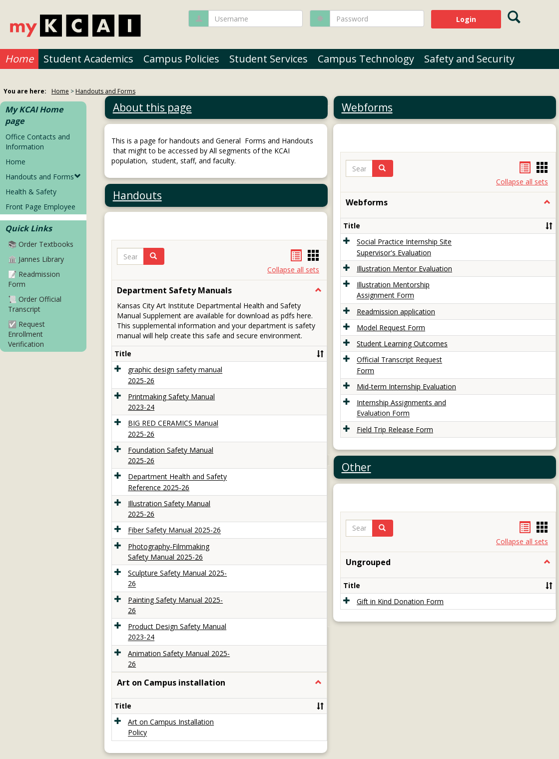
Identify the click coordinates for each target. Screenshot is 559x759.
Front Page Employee (40, 206)
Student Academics (88, 58)
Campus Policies (181, 58)
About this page (152, 107)
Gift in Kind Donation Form (400, 601)
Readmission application (396, 311)
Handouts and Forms (105, 91)
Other (356, 467)
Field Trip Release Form (395, 429)
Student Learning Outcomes (402, 343)
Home (19, 58)
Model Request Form (391, 327)
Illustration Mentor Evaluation (404, 268)
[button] (153, 256)
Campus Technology (366, 58)
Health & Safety (30, 191)
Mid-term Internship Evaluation (406, 386)
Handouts (137, 195)
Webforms (367, 107)
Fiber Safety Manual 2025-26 (174, 530)
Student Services (268, 58)
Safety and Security (469, 58)
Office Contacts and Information (37, 141)
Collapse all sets (293, 269)
